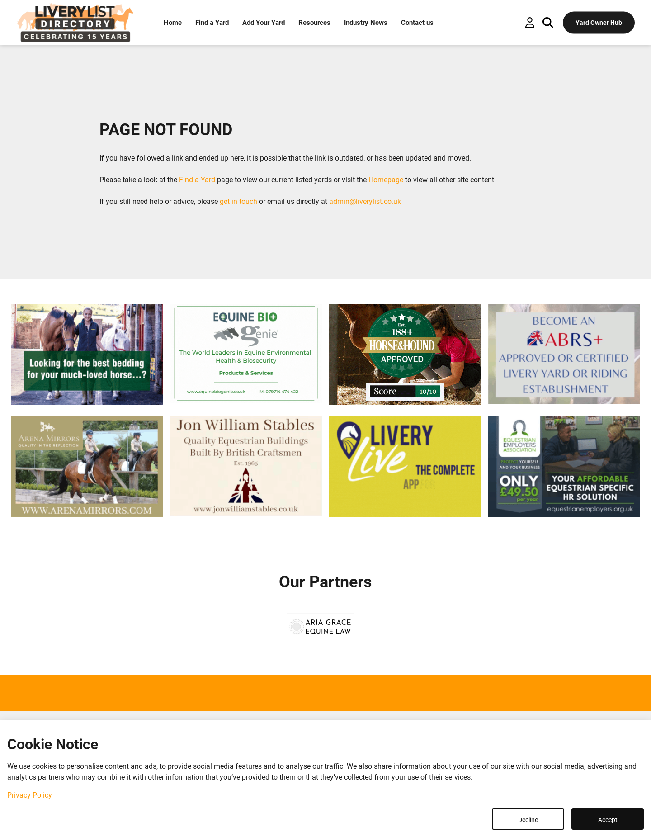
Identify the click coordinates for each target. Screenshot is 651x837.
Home (173, 23)
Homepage (385, 179)
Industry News (365, 23)
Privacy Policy (29, 795)
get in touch (238, 201)
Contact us (417, 23)
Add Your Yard (263, 23)
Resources (314, 23)
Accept (608, 819)
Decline (528, 819)
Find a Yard (212, 23)
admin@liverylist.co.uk (365, 201)
